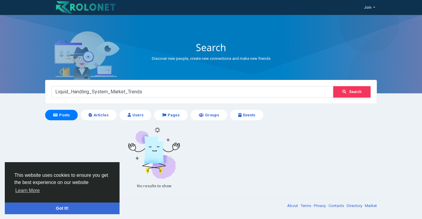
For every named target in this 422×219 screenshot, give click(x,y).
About (293, 205)
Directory (355, 205)
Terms (306, 205)
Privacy (320, 205)
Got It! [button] (62, 208)
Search (352, 92)
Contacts (336, 205)
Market (371, 205)
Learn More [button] (27, 190)
